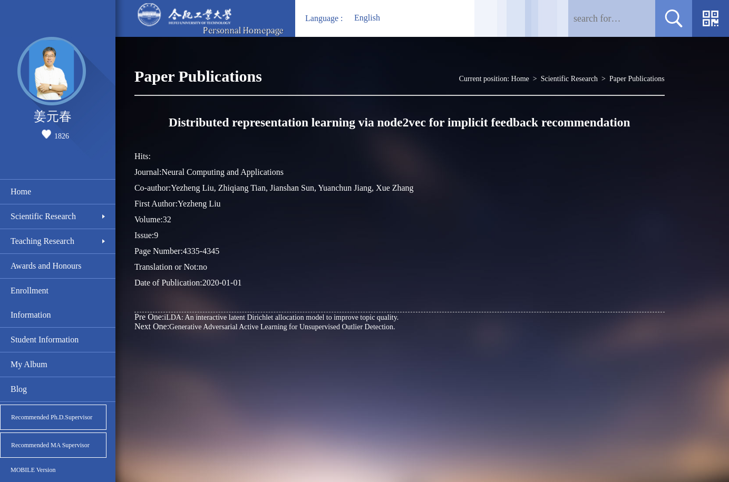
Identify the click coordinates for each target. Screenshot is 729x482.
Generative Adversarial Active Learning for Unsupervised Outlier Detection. (264, 326)
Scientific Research (43, 216)
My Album (29, 364)
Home (21, 191)
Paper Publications (637, 79)
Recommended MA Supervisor (50, 445)
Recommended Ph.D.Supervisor (51, 417)
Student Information (45, 339)
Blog (19, 389)
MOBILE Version (33, 470)
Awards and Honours (46, 265)
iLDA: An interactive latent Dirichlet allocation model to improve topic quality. (266, 316)
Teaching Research (42, 241)
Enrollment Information (31, 302)
